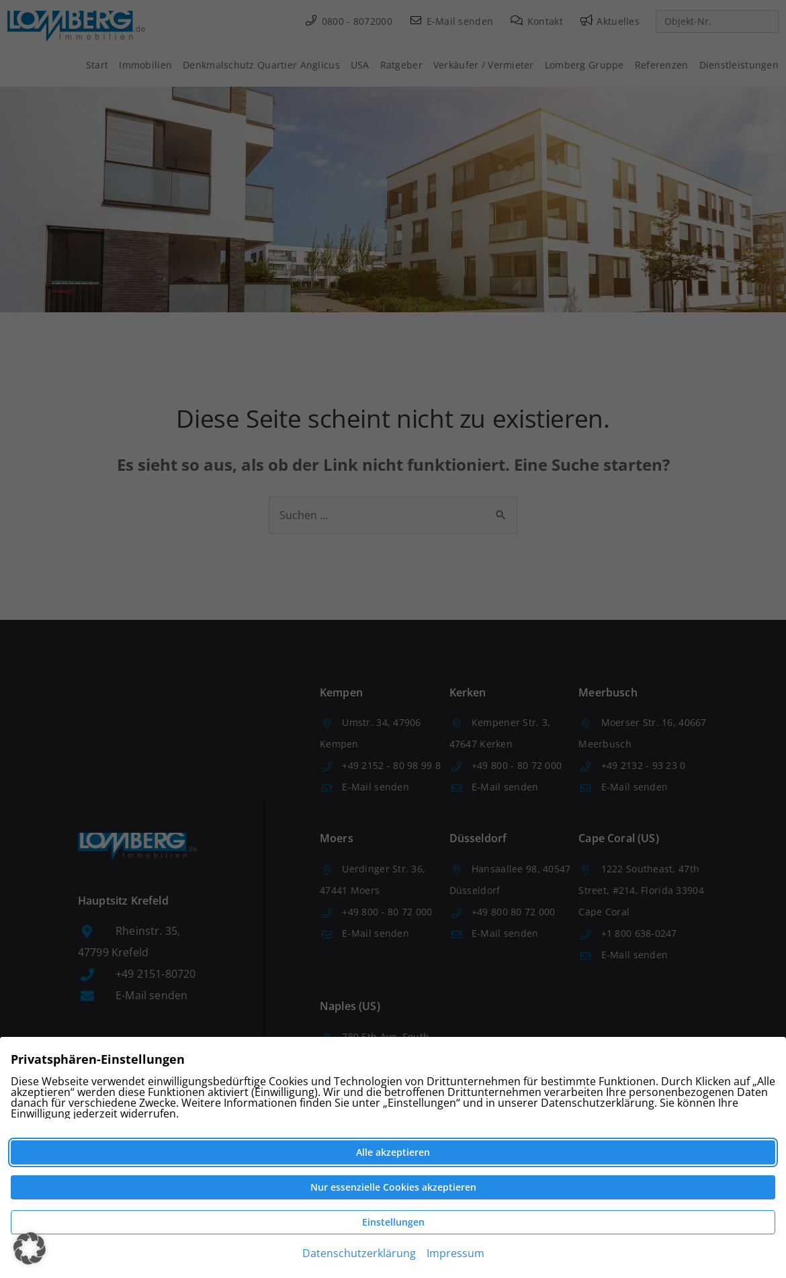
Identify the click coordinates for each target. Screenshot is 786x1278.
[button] (29, 1248)
